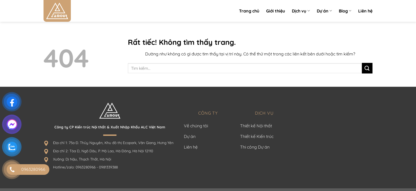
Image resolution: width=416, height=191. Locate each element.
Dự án (324, 11)
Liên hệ (365, 11)
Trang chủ (249, 11)
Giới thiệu (275, 11)
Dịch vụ (301, 11)
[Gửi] (367, 68)
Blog (345, 11)
